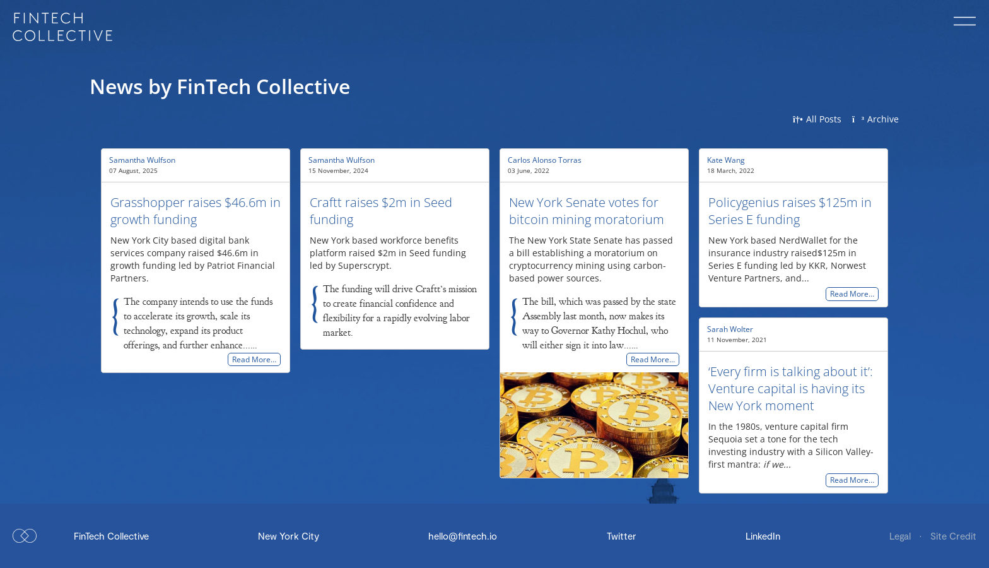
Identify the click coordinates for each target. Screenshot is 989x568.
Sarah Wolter (730, 329)
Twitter (621, 535)
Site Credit (953, 535)
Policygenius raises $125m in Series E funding (790, 211)
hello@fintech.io (462, 535)
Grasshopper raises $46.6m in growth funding (195, 211)
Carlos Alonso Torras (545, 160)
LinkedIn (763, 535)
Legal (901, 535)
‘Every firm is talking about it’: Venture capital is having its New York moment (790, 388)
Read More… (254, 359)
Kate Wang (726, 160)
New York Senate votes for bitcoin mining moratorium (586, 211)
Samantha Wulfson (142, 160)
